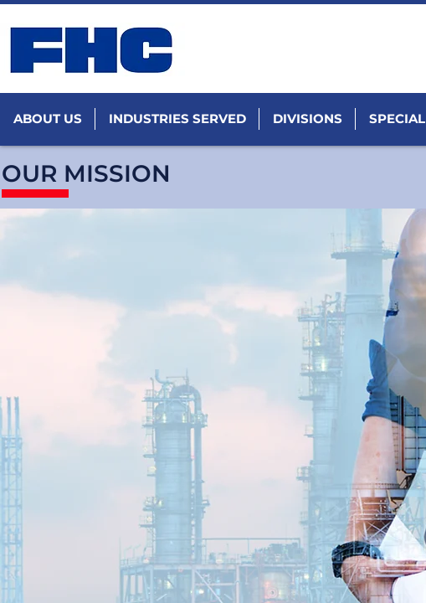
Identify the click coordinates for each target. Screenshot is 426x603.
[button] (47, 119)
